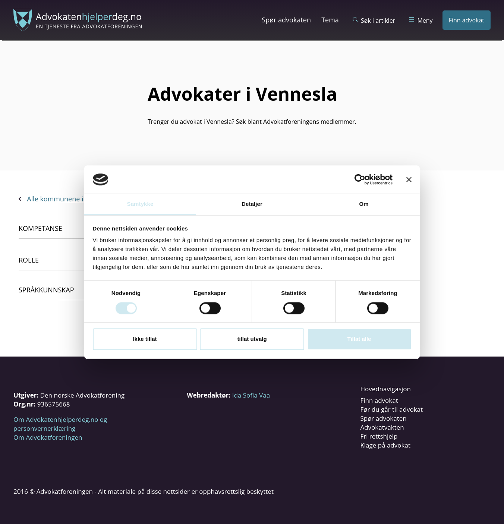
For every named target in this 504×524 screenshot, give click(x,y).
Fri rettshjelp (378, 436)
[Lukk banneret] (409, 179)
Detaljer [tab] (252, 204)
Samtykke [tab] (140, 204)
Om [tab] (363, 204)
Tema (330, 19)
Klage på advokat (385, 445)
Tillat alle (359, 339)
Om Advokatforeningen (47, 437)
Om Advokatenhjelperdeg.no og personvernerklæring (60, 424)
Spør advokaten (286, 19)
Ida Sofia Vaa (251, 395)
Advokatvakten (382, 427)
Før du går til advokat (391, 409)
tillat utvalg (252, 339)
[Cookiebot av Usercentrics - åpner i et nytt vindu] (360, 179)
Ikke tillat (145, 339)
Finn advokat (466, 20)
